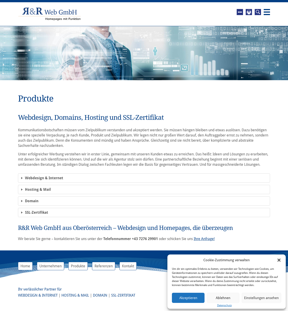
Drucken (249, 12)
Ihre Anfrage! (204, 239)
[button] (279, 260)
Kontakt (128, 266)
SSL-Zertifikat (123, 295)
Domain (100, 295)
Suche (258, 12)
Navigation (267, 12)
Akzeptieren (188, 298)
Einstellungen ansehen (261, 298)
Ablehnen (223, 298)
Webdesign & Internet (38, 295)
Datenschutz (224, 305)
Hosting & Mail (75, 295)
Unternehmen (50, 266)
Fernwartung (240, 12)
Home (25, 266)
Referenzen (103, 266)
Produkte (78, 266)
